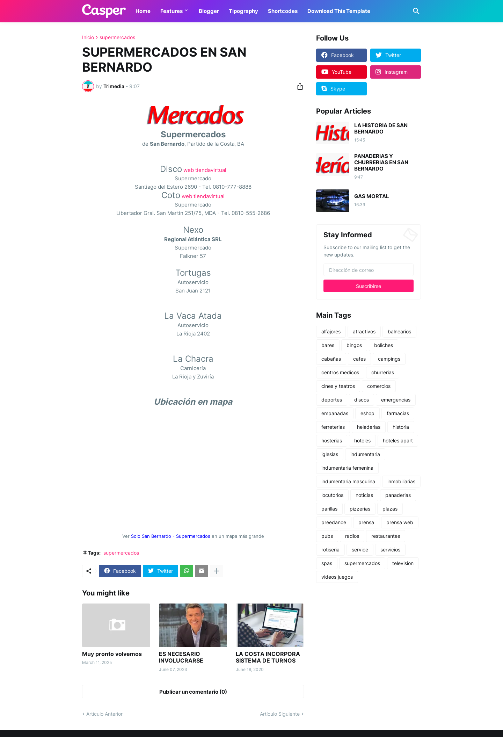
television (403, 563)
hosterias (331, 440)
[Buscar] (415, 11)
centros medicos (340, 372)
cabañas (331, 359)
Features (171, 11)
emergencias (395, 400)
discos (361, 400)
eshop (367, 413)
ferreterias (333, 427)
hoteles (362, 440)
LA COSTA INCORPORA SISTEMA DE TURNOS (268, 657)
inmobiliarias (401, 481)
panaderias (398, 495)
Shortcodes (283, 11)
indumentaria (365, 454)
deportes (331, 400)
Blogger (209, 11)
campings (389, 359)
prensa (366, 522)
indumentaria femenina (347, 468)
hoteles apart (398, 440)
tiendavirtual (210, 170)
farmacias (398, 413)
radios (352, 536)
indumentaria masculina (348, 481)
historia (401, 427)
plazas (390, 509)
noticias (364, 495)
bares (327, 345)
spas (326, 563)
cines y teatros (338, 386)
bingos (354, 345)
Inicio (88, 37)
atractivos (364, 331)
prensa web (399, 522)
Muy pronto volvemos (112, 654)
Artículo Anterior (104, 714)
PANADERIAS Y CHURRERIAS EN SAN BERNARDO (381, 162)
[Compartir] (298, 86)
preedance (333, 522)
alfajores (331, 331)
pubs (327, 536)
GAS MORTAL (371, 196)
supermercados (117, 37)
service (360, 549)
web (188, 170)
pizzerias (360, 509)
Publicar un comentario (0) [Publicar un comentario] (193, 691)
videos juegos (337, 577)
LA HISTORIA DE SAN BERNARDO (381, 128)
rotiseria (330, 549)
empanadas (334, 413)
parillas (329, 509)
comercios (379, 386)
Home (143, 11)
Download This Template (338, 11)
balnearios (399, 331)
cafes (359, 359)
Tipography (243, 11)
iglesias (329, 454)
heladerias (368, 427)
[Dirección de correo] (368, 269)
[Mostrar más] (216, 571)
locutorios (332, 495)
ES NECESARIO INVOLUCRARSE (181, 657)
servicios (390, 549)
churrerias (382, 372)
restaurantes (385, 536)
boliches (383, 345)
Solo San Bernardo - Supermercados (170, 536)
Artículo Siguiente (280, 714)
